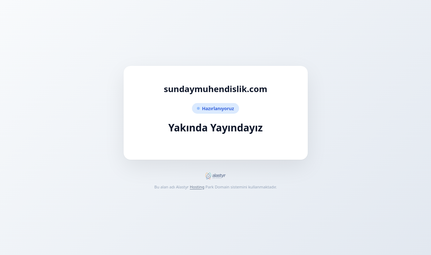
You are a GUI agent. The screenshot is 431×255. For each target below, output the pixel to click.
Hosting (197, 186)
